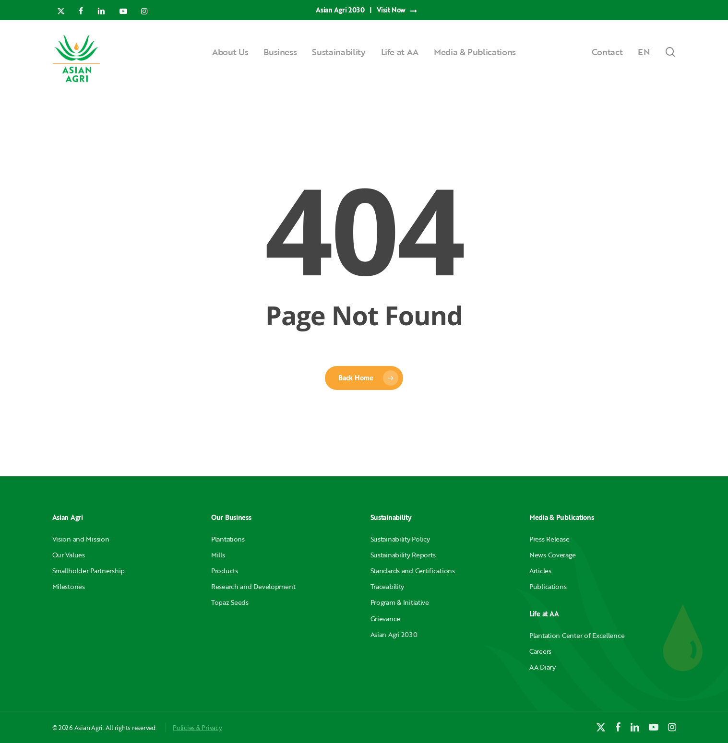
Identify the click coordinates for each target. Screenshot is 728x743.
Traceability (387, 586)
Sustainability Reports (403, 555)
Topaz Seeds (230, 602)
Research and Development (253, 586)
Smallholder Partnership (88, 571)
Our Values (68, 555)
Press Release (549, 539)
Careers (540, 651)
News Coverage (552, 555)
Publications (548, 586)
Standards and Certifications (412, 571)
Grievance (385, 618)
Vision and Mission (80, 539)
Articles (540, 571)
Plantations (228, 539)
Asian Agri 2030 (394, 634)
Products (224, 571)
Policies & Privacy (197, 727)
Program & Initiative (399, 602)
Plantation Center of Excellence (576, 635)
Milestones (68, 586)
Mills (218, 555)
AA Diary (542, 667)
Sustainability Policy (400, 539)
